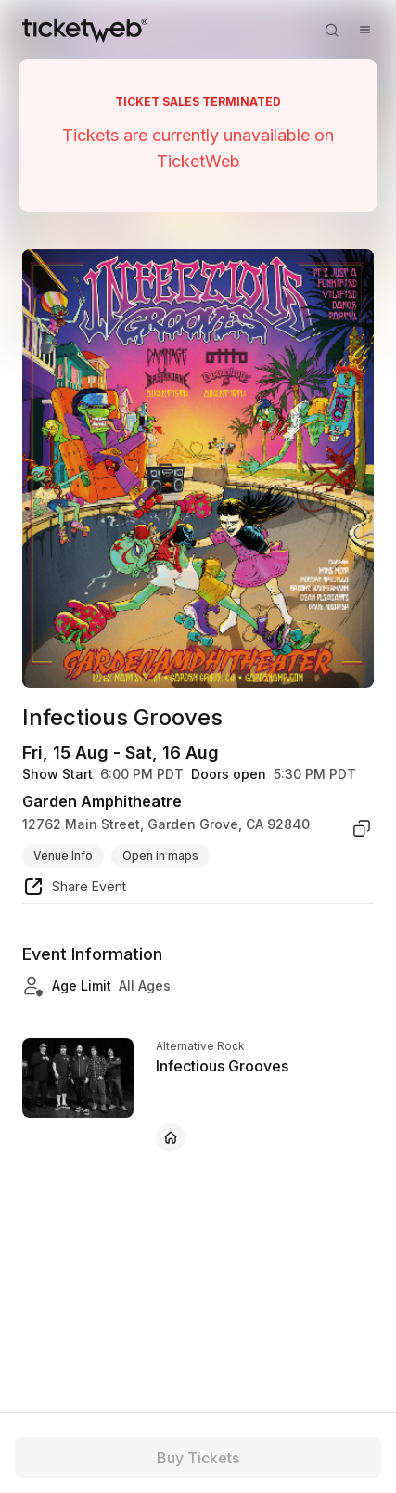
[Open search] (331, 29)
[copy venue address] (362, 828)
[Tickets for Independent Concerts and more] (84, 30)
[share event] (74, 889)
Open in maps (160, 856)
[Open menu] (364, 29)
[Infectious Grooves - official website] (170, 1137)
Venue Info (63, 856)
